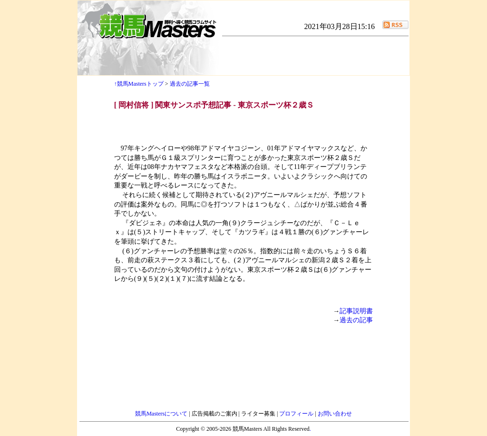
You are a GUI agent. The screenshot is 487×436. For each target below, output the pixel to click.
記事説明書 (356, 311)
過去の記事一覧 (190, 83)
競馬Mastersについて (162, 413)
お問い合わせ (335, 413)
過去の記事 (356, 320)
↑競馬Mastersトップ (139, 83)
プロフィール (297, 413)
